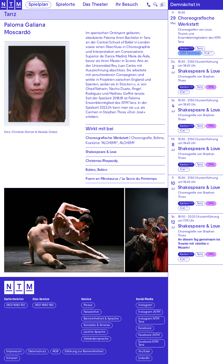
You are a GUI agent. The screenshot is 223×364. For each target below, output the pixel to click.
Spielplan (38, 5)
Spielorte (65, 5)
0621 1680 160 (44, 305)
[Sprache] (163, 5)
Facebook (144, 328)
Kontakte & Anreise (97, 325)
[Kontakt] (149, 5)
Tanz (200, 48)
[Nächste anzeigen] (160, 230)
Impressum (14, 351)
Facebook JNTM (149, 335)
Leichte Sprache (95, 332)
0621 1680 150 (15, 305)
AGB (55, 351)
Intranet (11, 358)
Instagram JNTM (149, 312)
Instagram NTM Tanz (148, 320)
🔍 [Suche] (155, 5)
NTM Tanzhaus (190, 53)
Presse (88, 305)
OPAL (211, 87)
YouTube (144, 351)
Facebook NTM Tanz (148, 344)
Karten (184, 48)
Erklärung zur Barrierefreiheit (84, 351)
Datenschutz (37, 351)
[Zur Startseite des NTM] (11, 5)
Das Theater (95, 5)
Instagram (145, 305)
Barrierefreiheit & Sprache (101, 319)
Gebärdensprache (96, 339)
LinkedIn (144, 358)
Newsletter (91, 312)
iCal (207, 53)
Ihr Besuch (127, 5)
